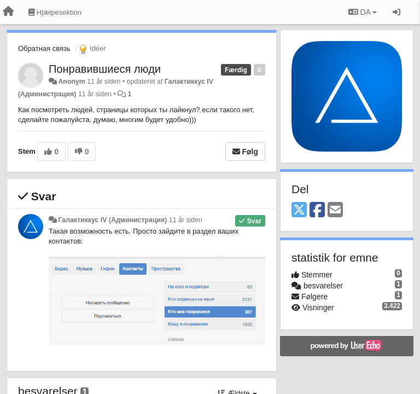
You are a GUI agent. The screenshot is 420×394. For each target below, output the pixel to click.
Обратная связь (44, 48)
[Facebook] (317, 210)
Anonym (71, 81)
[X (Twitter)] (299, 210)
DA (362, 12)
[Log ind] (396, 12)
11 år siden (185, 220)
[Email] (335, 210)
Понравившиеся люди (105, 69)
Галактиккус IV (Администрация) (112, 220)
